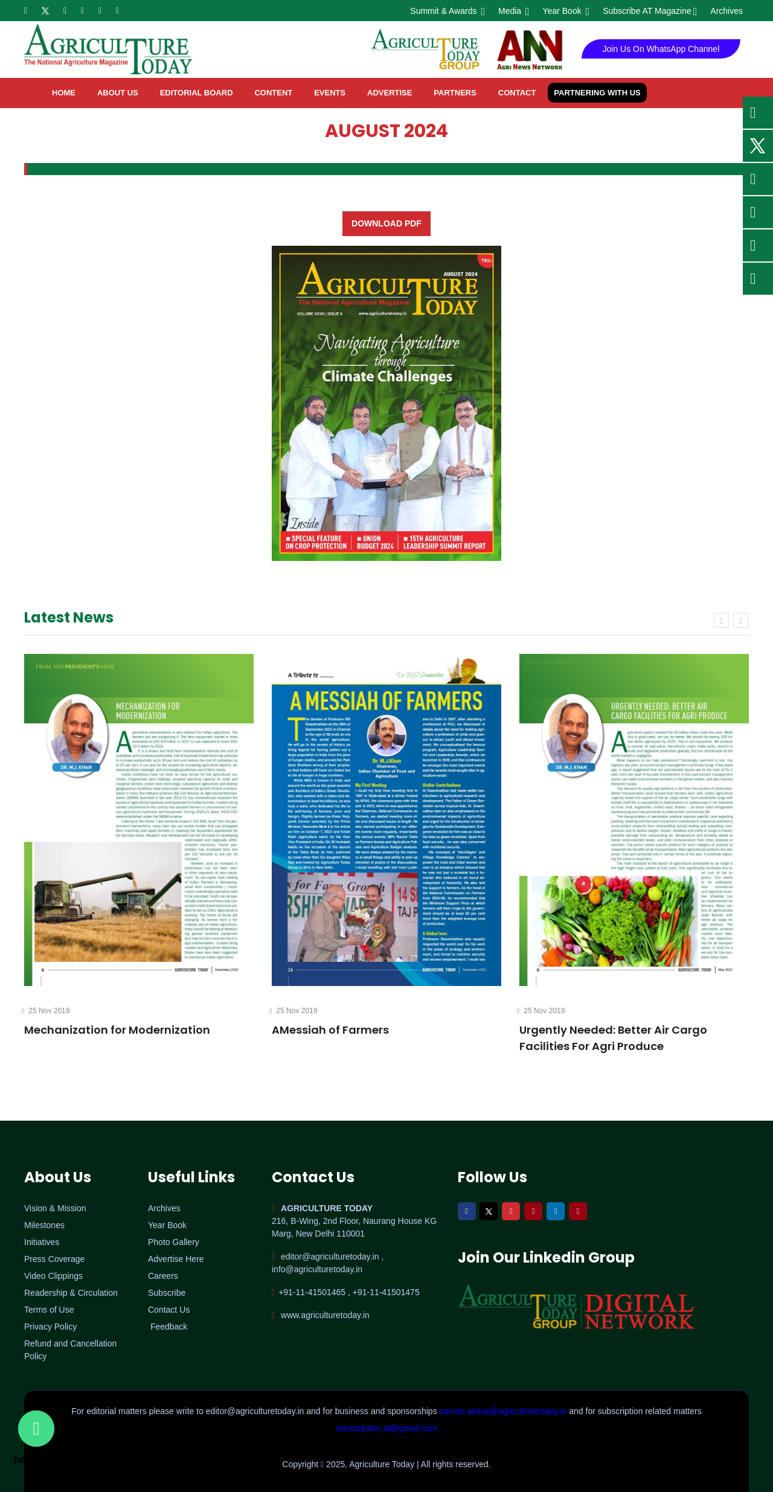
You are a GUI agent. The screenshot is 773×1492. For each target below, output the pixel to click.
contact (517, 92)
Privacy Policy (50, 1326)
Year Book (565, 11)
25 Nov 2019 (46, 1011)
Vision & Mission (55, 1208)
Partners (455, 92)
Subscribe (166, 1293)
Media (513, 11)
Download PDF (386, 223)
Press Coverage (54, 1259)
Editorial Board (196, 92)
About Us (117, 92)
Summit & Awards (446, 11)
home (63, 92)
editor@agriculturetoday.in (256, 1411)
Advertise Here (176, 1259)
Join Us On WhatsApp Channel (661, 49)
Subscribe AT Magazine (649, 11)
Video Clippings (53, 1276)
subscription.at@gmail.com (386, 1428)
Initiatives (41, 1242)
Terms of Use (49, 1309)
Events (329, 92)
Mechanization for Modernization (117, 1029)
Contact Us (169, 1309)
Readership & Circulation (71, 1293)
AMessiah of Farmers (330, 1029)
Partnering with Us (597, 92)
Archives (726, 11)
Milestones (44, 1225)
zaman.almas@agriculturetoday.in (504, 1411)
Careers (163, 1276)
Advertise (389, 92)
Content (273, 92)
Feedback (168, 1326)
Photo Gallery (173, 1242)
